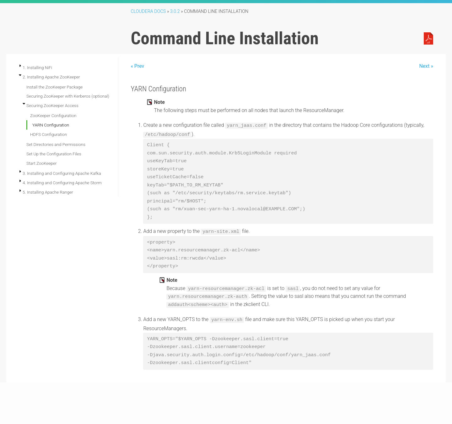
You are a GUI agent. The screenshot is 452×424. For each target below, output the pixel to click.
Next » (426, 66)
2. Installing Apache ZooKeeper (51, 76)
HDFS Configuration (48, 134)
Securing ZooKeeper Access (52, 105)
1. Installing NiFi (37, 67)
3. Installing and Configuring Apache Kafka (62, 173)
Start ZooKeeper (41, 163)
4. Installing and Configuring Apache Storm (62, 182)
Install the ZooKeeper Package (54, 86)
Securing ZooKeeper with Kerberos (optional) (67, 96)
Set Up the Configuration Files (53, 153)
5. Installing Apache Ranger (48, 192)
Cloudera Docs (148, 11)
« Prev (137, 66)
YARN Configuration (50, 124)
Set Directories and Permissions (55, 144)
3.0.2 (175, 11)
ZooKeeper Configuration (53, 115)
